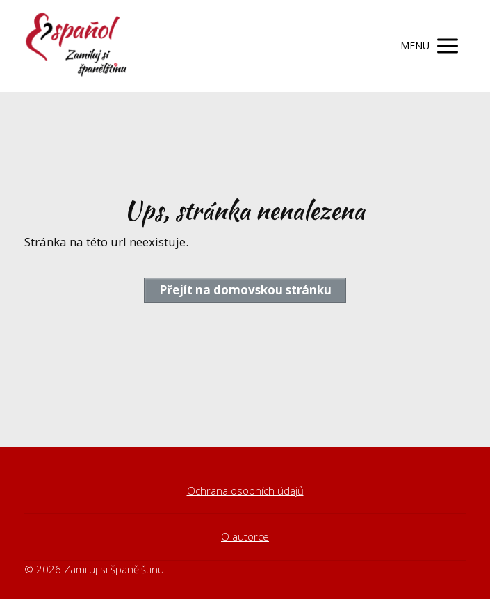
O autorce (245, 536)
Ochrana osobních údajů (245, 490)
